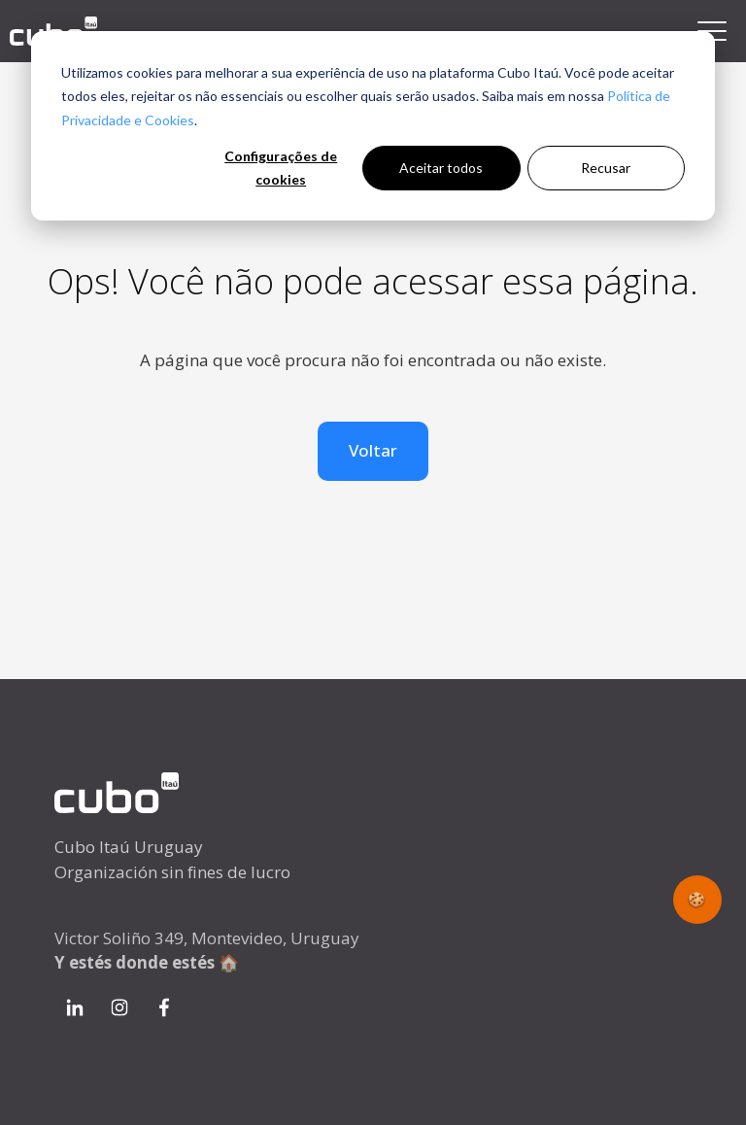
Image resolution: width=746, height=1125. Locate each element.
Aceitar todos (441, 167)
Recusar (605, 167)
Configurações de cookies (280, 168)
